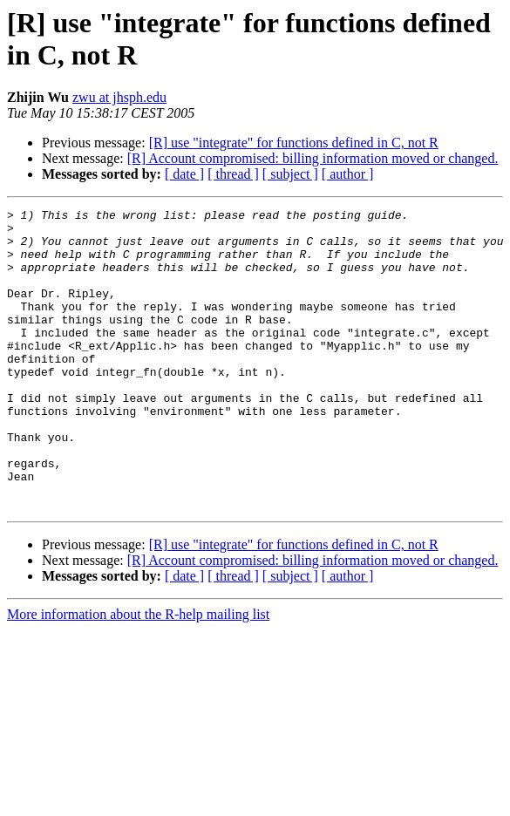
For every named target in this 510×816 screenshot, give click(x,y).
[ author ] (348, 174)
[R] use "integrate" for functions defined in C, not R (294, 142)
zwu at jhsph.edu (119, 97)
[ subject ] (290, 174)
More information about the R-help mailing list (138, 674)
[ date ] (184, 174)
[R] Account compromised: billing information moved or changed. (313, 158)
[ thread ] (233, 174)
